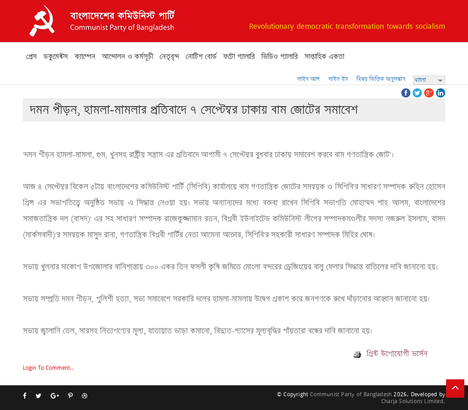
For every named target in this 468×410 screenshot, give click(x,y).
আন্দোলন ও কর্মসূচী (127, 56)
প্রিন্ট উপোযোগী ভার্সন (390, 354)
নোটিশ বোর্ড (201, 56)
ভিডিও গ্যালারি (279, 56)
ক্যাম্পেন (85, 56)
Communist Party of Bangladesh (351, 394)
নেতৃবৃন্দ (169, 56)
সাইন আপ (308, 79)
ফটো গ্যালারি (239, 56)
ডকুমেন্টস (55, 56)
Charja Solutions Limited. (413, 401)
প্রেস (31, 56)
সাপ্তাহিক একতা (324, 56)
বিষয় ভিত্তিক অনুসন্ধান (380, 79)
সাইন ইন (338, 79)
